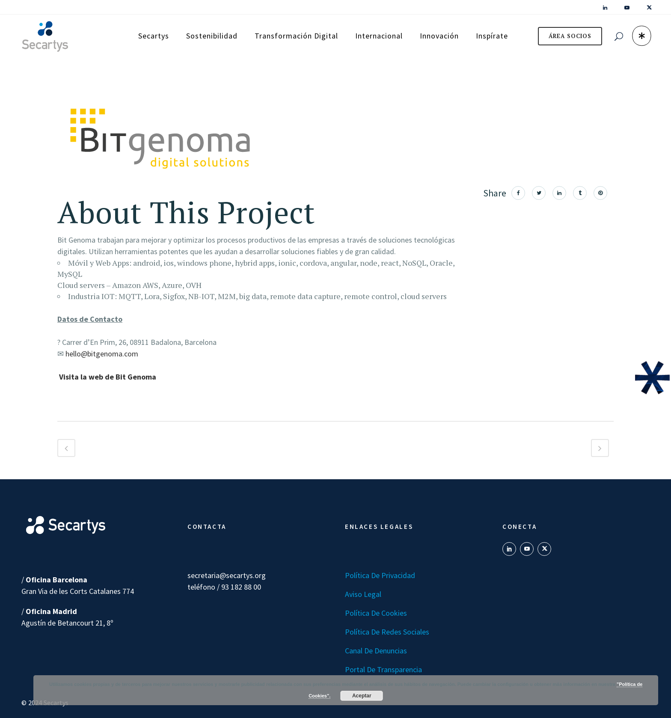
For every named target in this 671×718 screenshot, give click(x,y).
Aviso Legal (363, 594)
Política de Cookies (376, 613)
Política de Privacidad (380, 575)
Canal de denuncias (376, 651)
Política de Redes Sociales (387, 632)
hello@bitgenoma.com (101, 354)
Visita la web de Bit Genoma (107, 377)
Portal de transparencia (383, 669)
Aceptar (361, 696)
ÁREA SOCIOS (570, 36)
